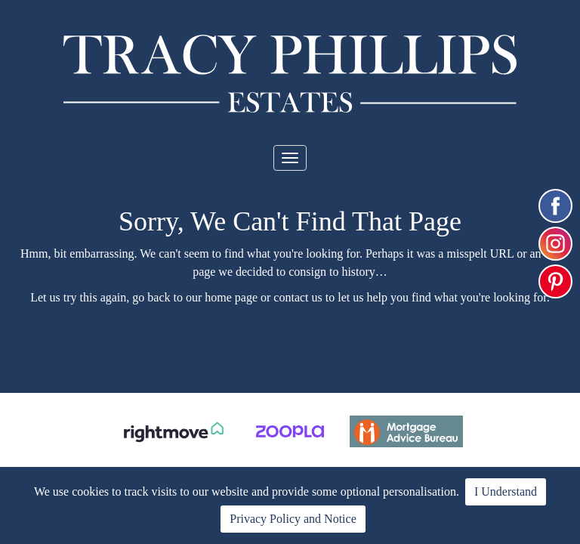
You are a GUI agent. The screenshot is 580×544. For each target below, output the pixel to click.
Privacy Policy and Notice (293, 518)
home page (231, 297)
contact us (297, 297)
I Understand (505, 491)
